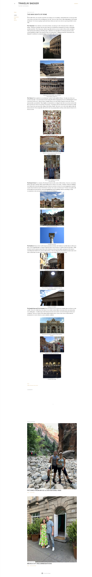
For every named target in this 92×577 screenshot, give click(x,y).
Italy (15, 18)
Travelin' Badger (28, 3)
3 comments (32, 492)
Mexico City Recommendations (39, 563)
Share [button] (15, 12)
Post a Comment (33, 565)
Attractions (16, 17)
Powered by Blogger (46, 573)
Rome (15, 20)
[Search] (76, 3)
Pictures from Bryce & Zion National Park (44, 490)
